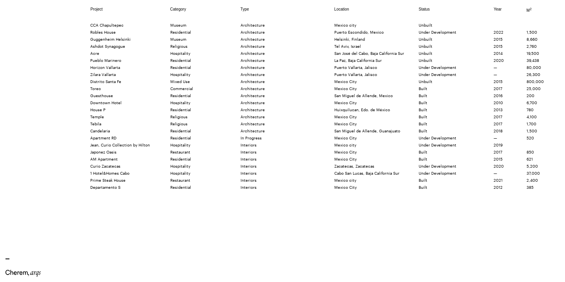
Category (178, 9)
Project (96, 9)
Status (424, 9)
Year (497, 9)
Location (341, 9)
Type (245, 9)
